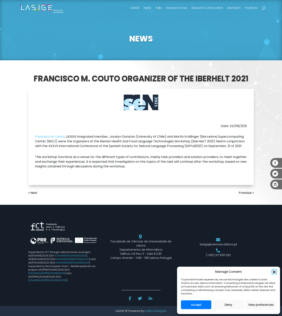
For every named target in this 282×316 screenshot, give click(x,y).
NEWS (141, 38)
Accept (196, 305)
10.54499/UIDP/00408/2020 (72, 262)
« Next (32, 193)
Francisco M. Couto (49, 136)
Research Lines (176, 7)
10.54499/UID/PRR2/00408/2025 (47, 280)
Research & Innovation (207, 7)
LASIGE (135, 7)
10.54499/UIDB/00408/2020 (72, 259)
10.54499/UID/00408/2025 (70, 255)
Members (234, 7)
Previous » (246, 193)
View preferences (261, 305)
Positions (251, 7)
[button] (274, 272)
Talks (158, 7)
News (147, 7)
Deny (228, 305)
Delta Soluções (156, 311)
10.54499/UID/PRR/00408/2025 (46, 273)
